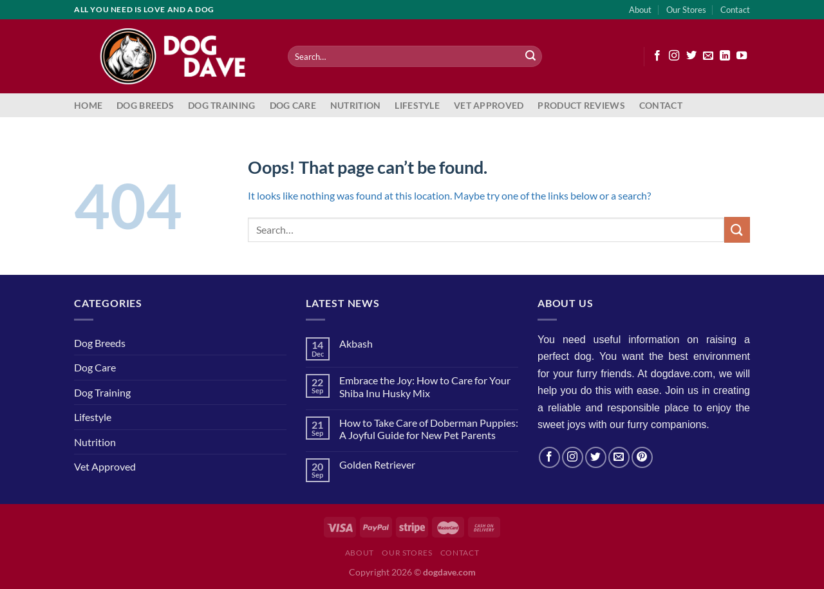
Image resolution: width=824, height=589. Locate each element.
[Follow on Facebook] (657, 56)
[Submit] (530, 57)
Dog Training (221, 105)
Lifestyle (417, 105)
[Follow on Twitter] (691, 56)
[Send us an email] (708, 56)
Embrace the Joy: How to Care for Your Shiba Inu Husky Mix (424, 386)
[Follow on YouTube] (741, 56)
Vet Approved (488, 105)
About (640, 10)
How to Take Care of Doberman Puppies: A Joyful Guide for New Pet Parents (428, 428)
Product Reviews (581, 105)
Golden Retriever (377, 464)
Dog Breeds (145, 105)
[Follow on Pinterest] (642, 457)
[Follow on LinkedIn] (725, 56)
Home (88, 105)
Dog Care (293, 105)
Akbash (356, 343)
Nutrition (355, 105)
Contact (735, 10)
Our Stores (686, 10)
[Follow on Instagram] (674, 56)
